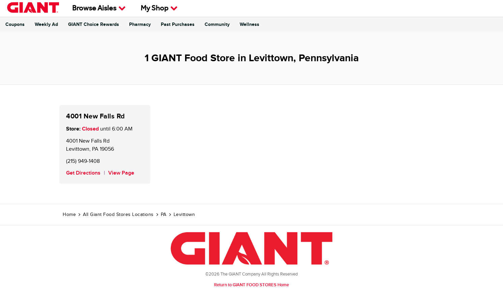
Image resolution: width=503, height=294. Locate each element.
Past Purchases (178, 24)
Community (217, 24)
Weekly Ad (46, 24)
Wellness (249, 24)
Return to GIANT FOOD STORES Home (251, 285)
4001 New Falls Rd (95, 116)
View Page (121, 173)
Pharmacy (140, 24)
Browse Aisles (99, 8)
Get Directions (83, 173)
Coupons (15, 24)
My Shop (159, 8)
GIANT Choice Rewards (93, 24)
